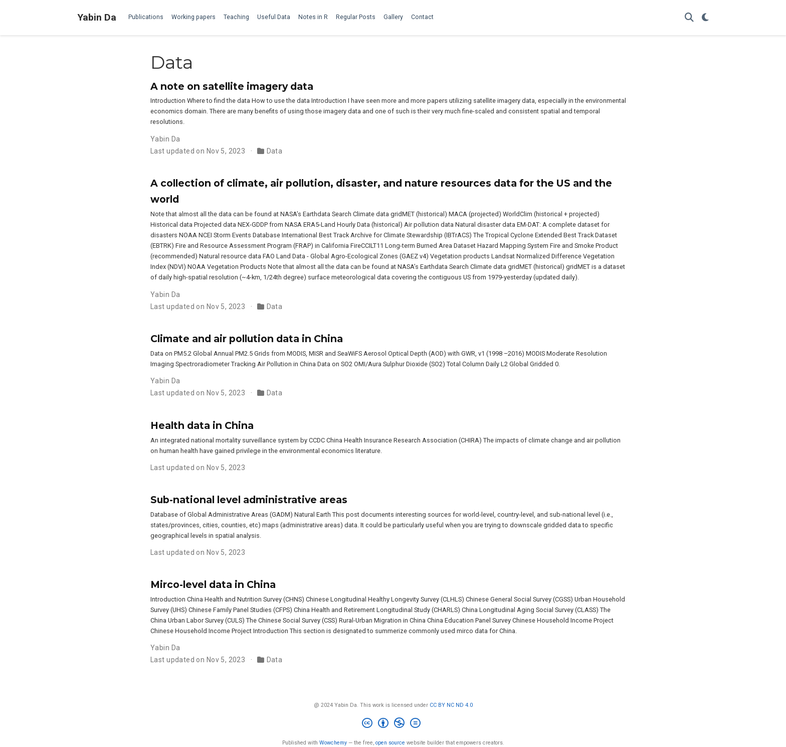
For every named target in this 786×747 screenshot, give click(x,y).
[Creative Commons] (393, 724)
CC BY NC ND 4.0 (451, 705)
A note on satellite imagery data (231, 86)
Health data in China (202, 425)
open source (390, 742)
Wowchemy (333, 742)
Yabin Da (96, 17)
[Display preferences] (705, 18)
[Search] (689, 18)
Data (275, 151)
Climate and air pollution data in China (246, 339)
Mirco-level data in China (213, 584)
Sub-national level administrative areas (248, 500)
